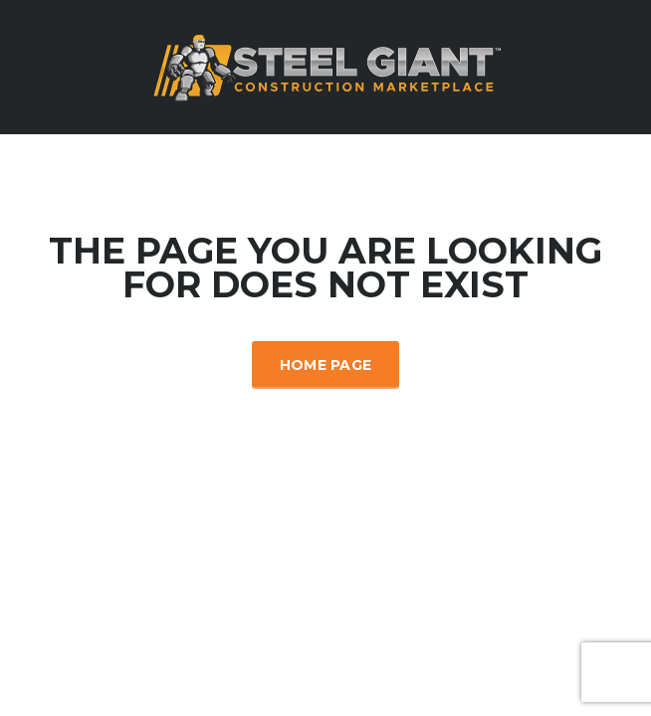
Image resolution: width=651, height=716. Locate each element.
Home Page (326, 365)
